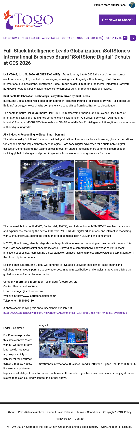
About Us (83, 38)
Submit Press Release (60, 412)
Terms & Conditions (88, 412)
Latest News (11, 38)
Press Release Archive (31, 412)
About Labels (50, 38)
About (11, 412)
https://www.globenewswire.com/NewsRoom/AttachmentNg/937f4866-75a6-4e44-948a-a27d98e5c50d (65, 312)
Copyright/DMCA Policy (117, 412)
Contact (68, 38)
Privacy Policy (63, 418)
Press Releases (30, 38)
